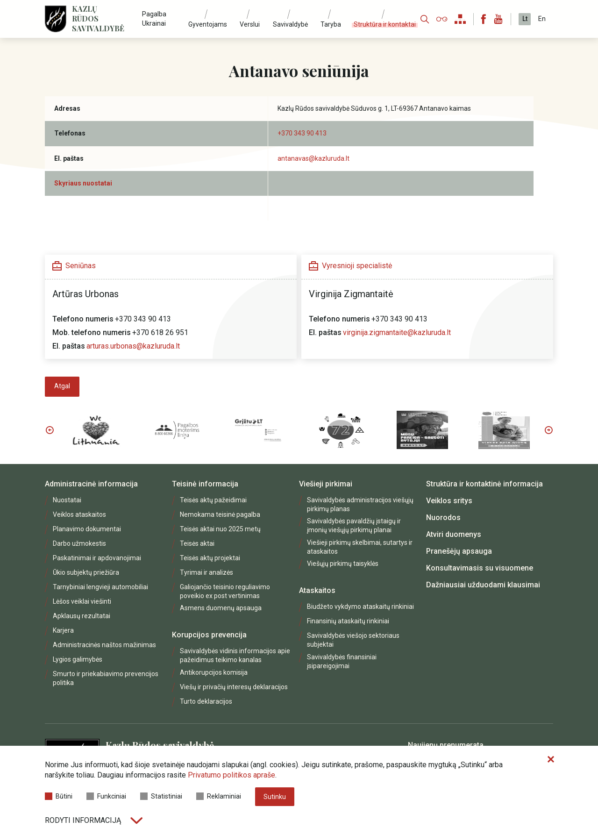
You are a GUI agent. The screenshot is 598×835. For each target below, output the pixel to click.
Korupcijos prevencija (209, 634)
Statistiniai (161, 796)
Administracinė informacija (91, 483)
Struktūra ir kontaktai (385, 24)
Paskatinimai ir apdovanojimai (97, 558)
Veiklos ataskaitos (79, 514)
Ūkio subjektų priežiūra (86, 572)
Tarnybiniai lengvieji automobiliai (100, 587)
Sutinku (274, 796)
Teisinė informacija (205, 483)
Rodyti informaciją (93, 820)
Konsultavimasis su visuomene (479, 568)
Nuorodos (443, 517)
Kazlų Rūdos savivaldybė (98, 18)
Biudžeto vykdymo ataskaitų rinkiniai (360, 606)
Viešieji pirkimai (325, 483)
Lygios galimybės (77, 659)
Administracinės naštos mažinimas (104, 645)
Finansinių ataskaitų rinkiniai (348, 621)
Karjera (63, 630)
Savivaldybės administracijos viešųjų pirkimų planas (360, 504)
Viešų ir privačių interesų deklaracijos (234, 687)
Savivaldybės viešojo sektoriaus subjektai (353, 640)
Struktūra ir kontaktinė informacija (484, 483)
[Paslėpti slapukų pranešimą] (551, 760)
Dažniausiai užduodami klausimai (483, 584)
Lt (524, 18)
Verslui (250, 24)
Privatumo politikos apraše (231, 775)
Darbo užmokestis (79, 543)
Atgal (62, 386)
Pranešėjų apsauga (459, 551)
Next (548, 430)
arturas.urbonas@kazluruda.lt (133, 346)
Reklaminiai (218, 796)
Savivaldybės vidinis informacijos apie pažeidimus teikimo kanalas (235, 655)
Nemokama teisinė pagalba (220, 514)
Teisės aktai (197, 543)
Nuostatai (67, 500)
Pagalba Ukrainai (154, 18)
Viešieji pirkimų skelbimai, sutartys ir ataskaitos (360, 547)
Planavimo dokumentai (87, 529)
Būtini (58, 796)
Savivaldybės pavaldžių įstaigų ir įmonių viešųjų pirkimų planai (354, 525)
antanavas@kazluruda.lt (313, 158)
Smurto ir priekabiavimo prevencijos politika (105, 678)
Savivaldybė (290, 24)
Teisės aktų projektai (210, 558)
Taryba (330, 24)
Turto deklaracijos (206, 701)
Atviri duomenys (453, 534)
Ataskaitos (317, 590)
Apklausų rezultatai (81, 616)
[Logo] (55, 19)
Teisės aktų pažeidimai (213, 500)
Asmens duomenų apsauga (221, 608)
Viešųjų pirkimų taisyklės (342, 563)
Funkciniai (106, 796)
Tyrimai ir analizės (206, 572)
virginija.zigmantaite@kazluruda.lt (397, 332)
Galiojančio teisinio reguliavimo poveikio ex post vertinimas (225, 591)
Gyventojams (207, 24)
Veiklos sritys (449, 500)
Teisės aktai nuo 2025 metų (220, 529)
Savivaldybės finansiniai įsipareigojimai (342, 661)
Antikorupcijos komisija (214, 672)
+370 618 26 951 (160, 332)
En (542, 18)
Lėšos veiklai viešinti (82, 601)
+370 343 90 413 (302, 133)
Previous (49, 430)
